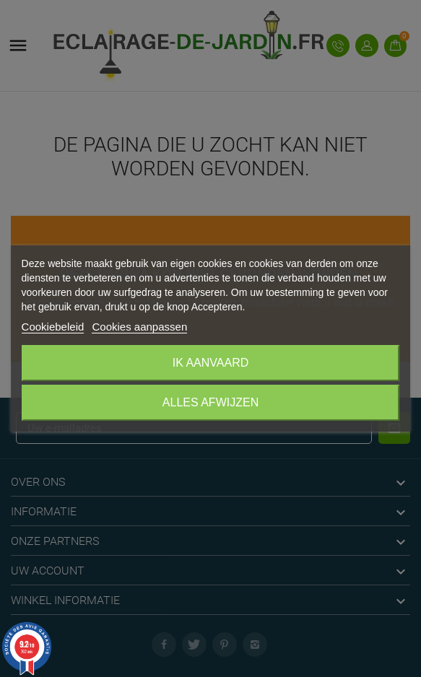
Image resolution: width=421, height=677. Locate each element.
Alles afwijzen (210, 402)
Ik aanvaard (211, 363)
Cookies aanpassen (139, 326)
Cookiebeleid (53, 326)
